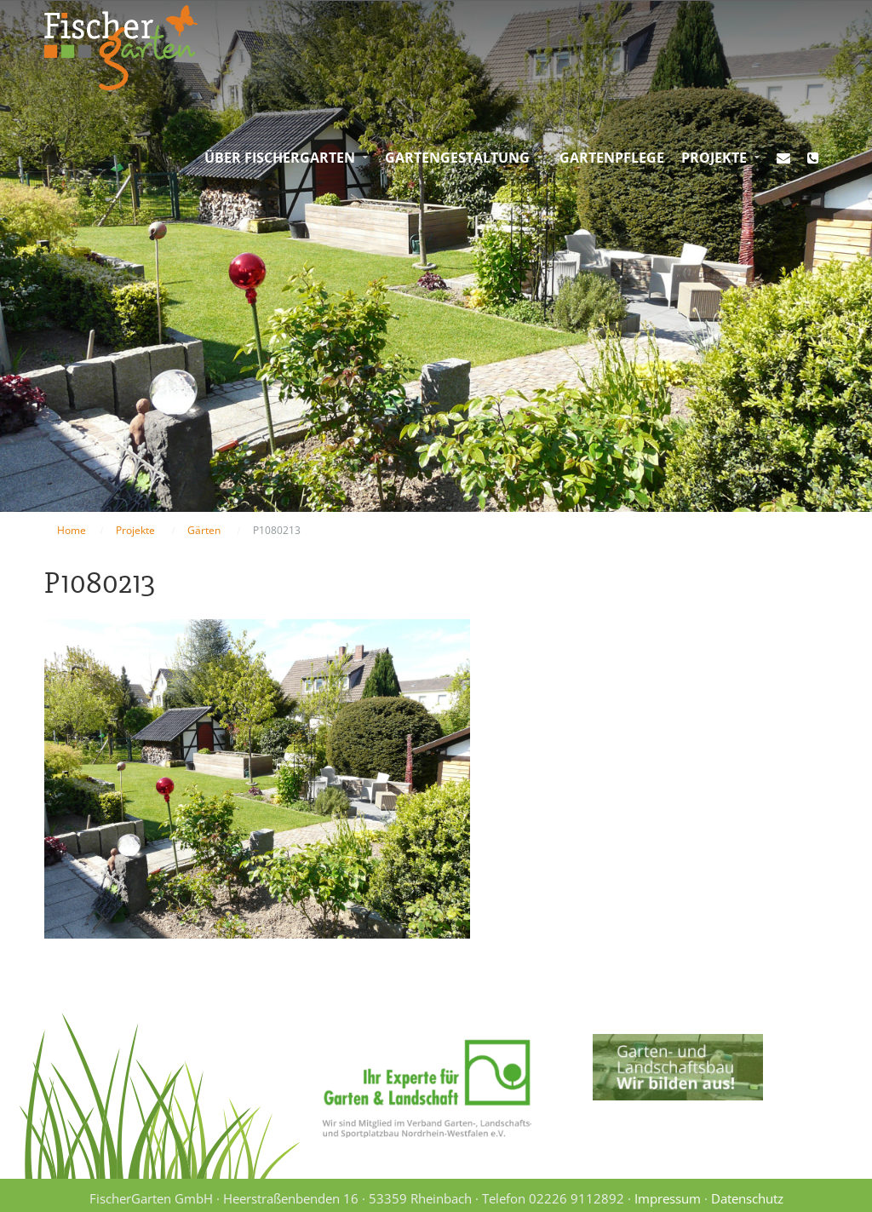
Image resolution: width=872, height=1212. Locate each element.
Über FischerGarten (279, 157)
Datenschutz (747, 1198)
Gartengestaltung (457, 157)
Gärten (204, 530)
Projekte (714, 157)
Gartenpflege (611, 157)
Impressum (667, 1198)
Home (71, 530)
